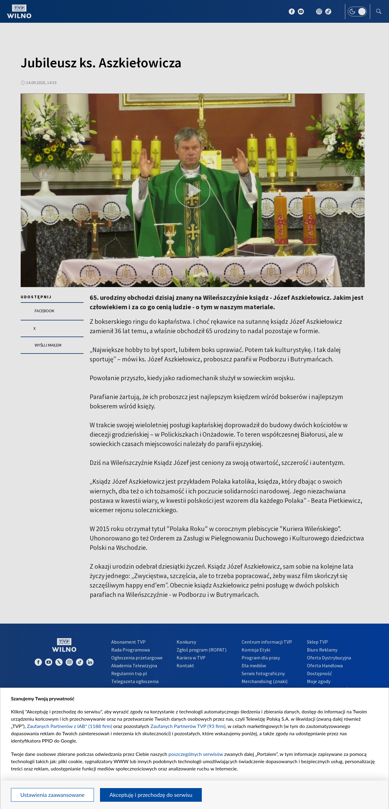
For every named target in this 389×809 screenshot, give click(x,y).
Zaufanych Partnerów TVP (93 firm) (187, 726)
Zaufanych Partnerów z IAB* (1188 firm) (69, 726)
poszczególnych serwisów (195, 754)
